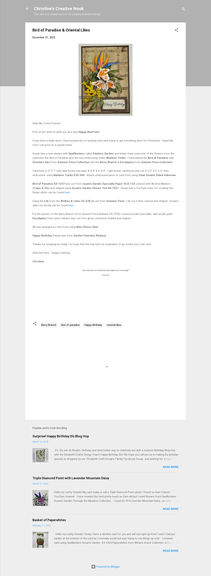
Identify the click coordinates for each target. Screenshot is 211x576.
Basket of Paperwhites (49, 520)
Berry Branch (48, 325)
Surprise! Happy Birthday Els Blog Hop (60, 436)
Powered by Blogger (105, 566)
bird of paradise (70, 325)
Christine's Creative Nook (59, 8)
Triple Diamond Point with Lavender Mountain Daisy (70, 478)
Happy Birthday (93, 325)
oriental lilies (114, 325)
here (67, 192)
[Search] (183, 9)
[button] (176, 30)
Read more (171, 467)
